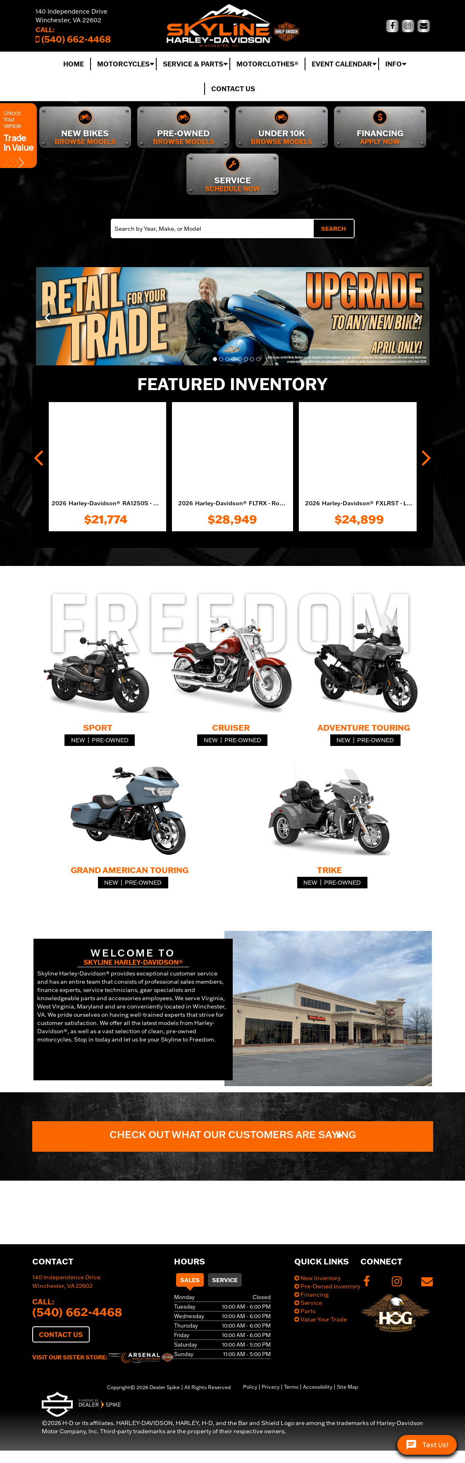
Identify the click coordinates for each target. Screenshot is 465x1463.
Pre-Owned (110, 740)
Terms (291, 1387)
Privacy (270, 1387)
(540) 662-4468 (77, 1311)
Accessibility (317, 1387)
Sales (190, 1280)
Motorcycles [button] (123, 63)
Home (73, 63)
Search (333, 228)
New (78, 740)
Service (225, 1280)
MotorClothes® (267, 63)
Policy (250, 1387)
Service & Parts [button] (193, 63)
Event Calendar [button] (342, 63)
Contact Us (233, 88)
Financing (311, 1294)
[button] (48, 316)
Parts (304, 1311)
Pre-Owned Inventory (327, 1286)
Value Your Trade (320, 1319)
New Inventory (317, 1278)
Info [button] (393, 63)
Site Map (347, 1387)
